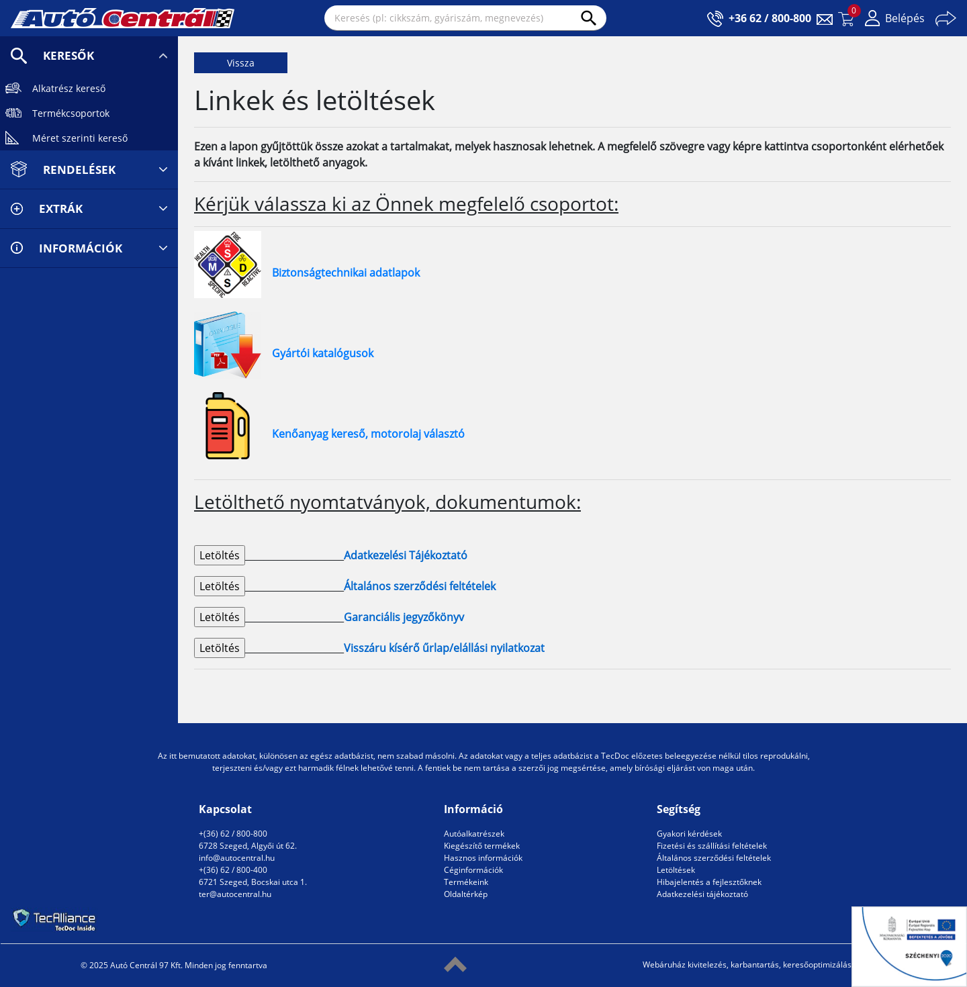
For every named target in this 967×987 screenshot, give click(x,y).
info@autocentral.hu (237, 857)
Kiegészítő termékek (482, 845)
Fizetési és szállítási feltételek (712, 845)
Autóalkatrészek (474, 833)
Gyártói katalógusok (322, 353)
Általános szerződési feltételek (714, 857)
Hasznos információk (483, 857)
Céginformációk (473, 870)
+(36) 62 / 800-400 (233, 870)
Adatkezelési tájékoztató (702, 894)
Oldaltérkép (466, 894)
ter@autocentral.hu (235, 894)
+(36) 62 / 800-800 (233, 833)
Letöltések (676, 870)
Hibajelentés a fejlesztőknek (709, 882)
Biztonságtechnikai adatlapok (346, 272)
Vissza (241, 62)
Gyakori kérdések (689, 833)
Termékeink (466, 882)
